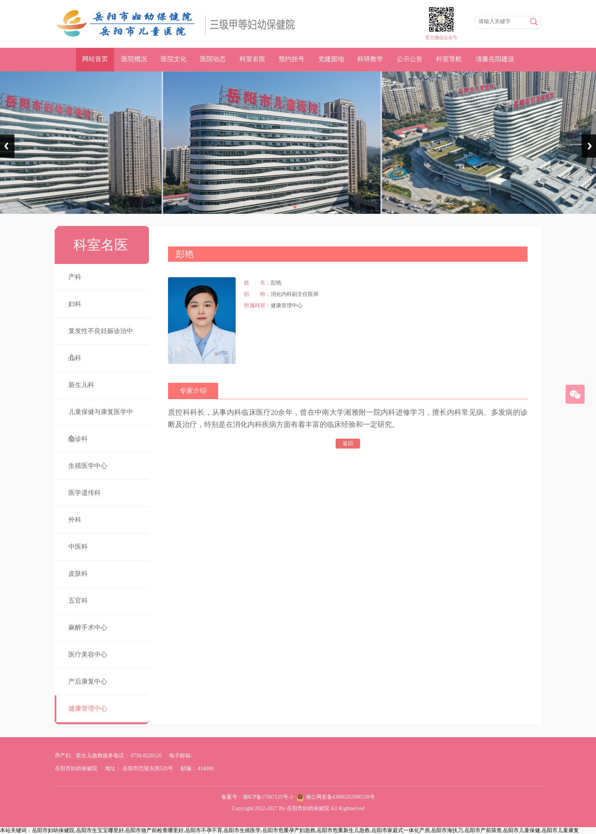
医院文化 (174, 59)
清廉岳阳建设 (495, 59)
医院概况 (134, 59)
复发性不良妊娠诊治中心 (100, 344)
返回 (347, 443)
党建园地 (331, 59)
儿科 (74, 358)
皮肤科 (78, 573)
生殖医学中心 (87, 465)
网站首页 (95, 59)
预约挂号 (291, 59)
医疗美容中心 (87, 654)
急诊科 (78, 438)
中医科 (78, 546)
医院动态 (213, 59)
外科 (74, 519)
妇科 (74, 304)
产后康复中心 (87, 681)
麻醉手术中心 (87, 627)
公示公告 (410, 59)
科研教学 (370, 59)
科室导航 (449, 59)
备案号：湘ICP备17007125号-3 (256, 797)
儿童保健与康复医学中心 (100, 425)
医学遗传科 (84, 492)
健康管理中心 (87, 708)
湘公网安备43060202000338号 (340, 797)
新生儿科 (81, 385)
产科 (74, 277)
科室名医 (252, 59)
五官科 (78, 600)
